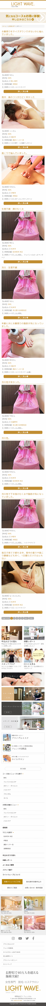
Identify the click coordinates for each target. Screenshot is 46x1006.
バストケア (7, 790)
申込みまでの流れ (9, 855)
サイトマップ (7, 964)
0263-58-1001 (8, 913)
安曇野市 (14, 422)
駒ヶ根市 (14, 81)
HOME (23, 769)
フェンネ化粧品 (8, 948)
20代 (9, 78)
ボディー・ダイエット (11, 786)
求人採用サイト (8, 956)
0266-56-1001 (8, 932)
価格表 (5, 828)
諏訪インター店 (8, 845)
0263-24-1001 (18, 1000)
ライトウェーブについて (11, 875)
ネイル (6, 798)
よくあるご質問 (8, 865)
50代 (9, 419)
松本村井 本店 (8, 836)
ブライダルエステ (8, 944)
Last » (31, 618)
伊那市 (13, 193)
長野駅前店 (7, 849)
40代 (9, 134)
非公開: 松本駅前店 (19, 310)
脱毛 (5, 778)
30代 (9, 190)
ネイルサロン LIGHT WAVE (11, 952)
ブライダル (7, 794)
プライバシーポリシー (10, 960)
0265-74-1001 (31, 913)
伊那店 (6, 841)
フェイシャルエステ (10, 782)
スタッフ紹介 (7, 870)
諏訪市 (13, 137)
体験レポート (7, 860)
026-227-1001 (31, 932)
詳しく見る (23, 91)
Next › (26, 618)
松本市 (13, 249)
